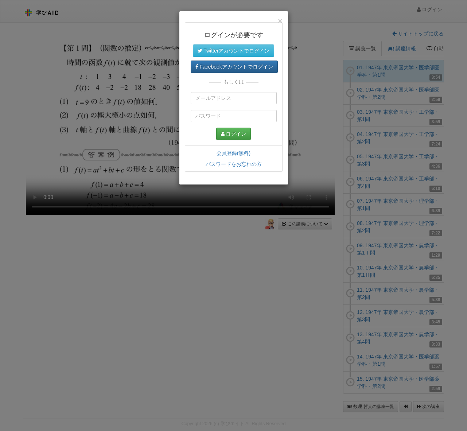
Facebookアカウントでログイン (234, 67)
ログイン (233, 134)
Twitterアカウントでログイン (234, 51)
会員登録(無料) (233, 153)
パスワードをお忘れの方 (234, 164)
